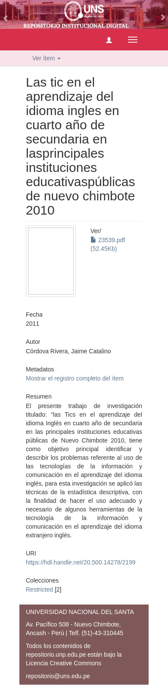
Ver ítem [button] (46, 58)
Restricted (39, 589)
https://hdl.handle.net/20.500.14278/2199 (81, 562)
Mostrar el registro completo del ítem (75, 378)
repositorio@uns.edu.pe (58, 676)
